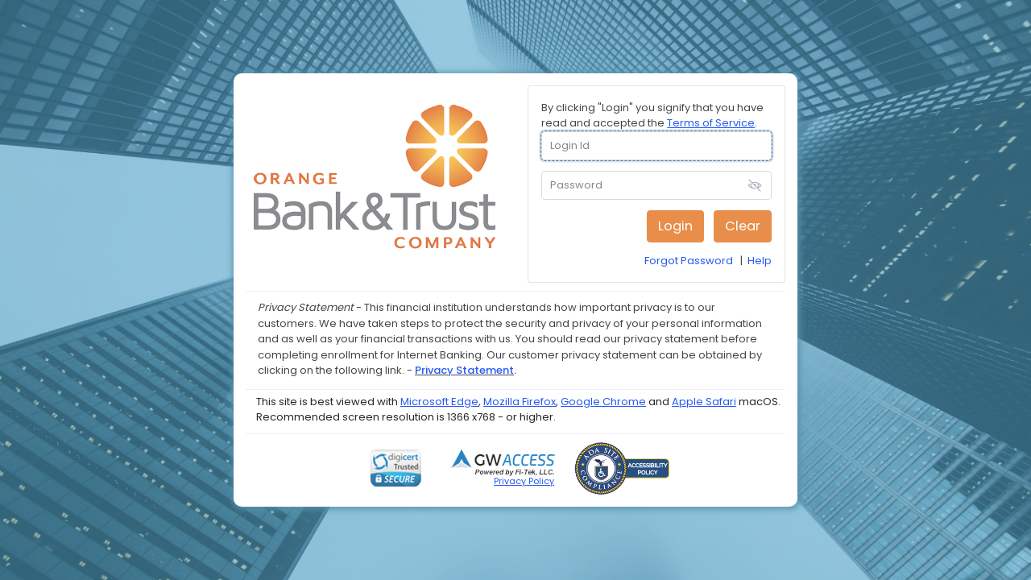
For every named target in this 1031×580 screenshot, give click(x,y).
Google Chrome (603, 401)
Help (759, 260)
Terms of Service (711, 122)
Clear (742, 226)
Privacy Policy (524, 480)
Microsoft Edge (439, 401)
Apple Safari (704, 401)
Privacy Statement (464, 370)
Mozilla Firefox (519, 401)
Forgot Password (688, 260)
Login (675, 226)
